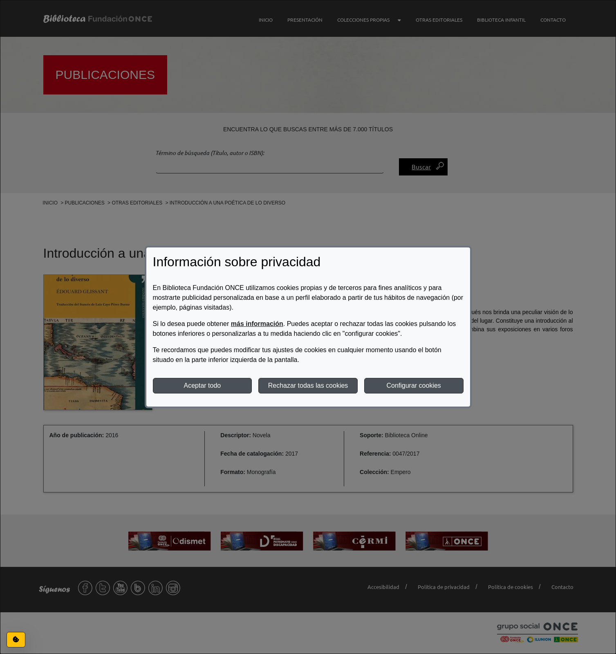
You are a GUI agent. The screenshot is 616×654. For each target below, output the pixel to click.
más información (257, 323)
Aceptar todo (202, 385)
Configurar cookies (413, 385)
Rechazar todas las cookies (308, 385)
